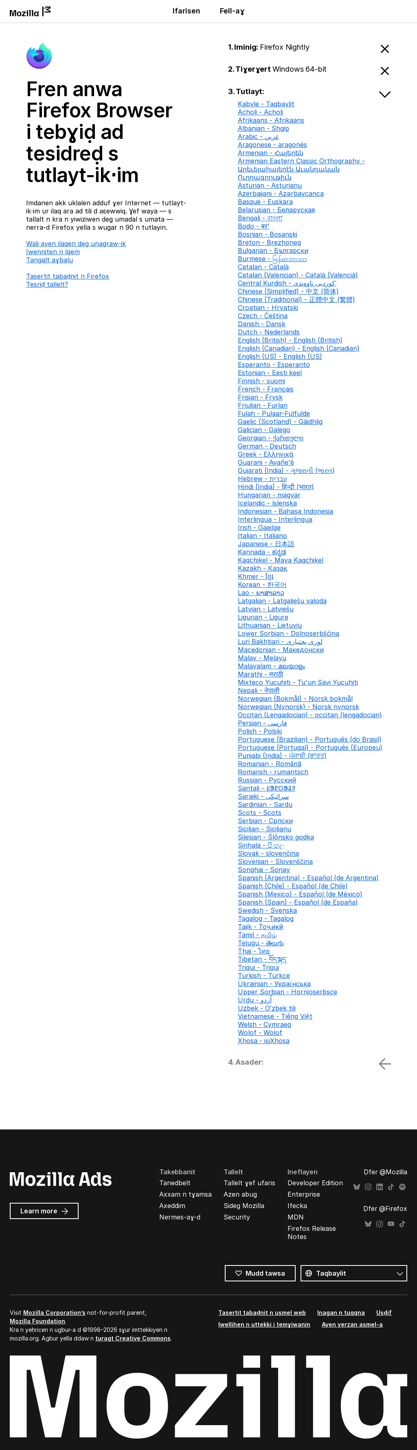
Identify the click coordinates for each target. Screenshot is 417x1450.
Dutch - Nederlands (269, 332)
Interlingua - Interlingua (275, 519)
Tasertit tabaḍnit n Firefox (67, 276)
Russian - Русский (267, 780)
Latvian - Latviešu (266, 609)
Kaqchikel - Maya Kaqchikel (280, 560)
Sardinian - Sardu (265, 804)
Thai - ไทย (254, 951)
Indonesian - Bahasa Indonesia (285, 511)
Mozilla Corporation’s (54, 1312)
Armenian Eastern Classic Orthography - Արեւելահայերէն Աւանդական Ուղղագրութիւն (301, 169)
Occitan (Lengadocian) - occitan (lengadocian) (310, 715)
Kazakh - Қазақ (262, 568)
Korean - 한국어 (262, 584)
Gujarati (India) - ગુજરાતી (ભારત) (286, 470)
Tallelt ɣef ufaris (249, 1183)
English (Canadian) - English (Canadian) (299, 348)
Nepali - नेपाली (258, 690)
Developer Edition (315, 1183)
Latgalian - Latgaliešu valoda (282, 601)
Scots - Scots (259, 812)
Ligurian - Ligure (263, 617)
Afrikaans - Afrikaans (271, 120)
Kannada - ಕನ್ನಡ (262, 552)
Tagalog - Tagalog (266, 918)
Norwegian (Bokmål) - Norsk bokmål (295, 698)
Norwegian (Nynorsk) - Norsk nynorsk (298, 707)
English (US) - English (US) (280, 356)
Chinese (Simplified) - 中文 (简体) (288, 291)
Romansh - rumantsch (273, 772)
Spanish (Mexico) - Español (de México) (300, 894)
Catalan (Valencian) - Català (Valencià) (298, 275)
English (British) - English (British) (290, 340)
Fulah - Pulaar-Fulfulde (274, 413)
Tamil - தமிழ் (257, 935)
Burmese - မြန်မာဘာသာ (272, 259)
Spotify (402, 1187)
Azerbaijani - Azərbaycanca (281, 193)
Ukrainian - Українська (274, 984)
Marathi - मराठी (260, 674)
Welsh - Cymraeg (264, 1024)
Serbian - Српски (265, 821)
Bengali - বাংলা (260, 218)
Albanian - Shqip (263, 128)
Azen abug (240, 1194)
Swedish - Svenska (267, 910)
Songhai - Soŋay (264, 870)
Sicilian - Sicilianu (264, 829)
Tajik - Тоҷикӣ (260, 927)
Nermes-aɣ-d (179, 1217)
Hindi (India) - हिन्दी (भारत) (276, 487)
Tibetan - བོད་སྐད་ (262, 959)
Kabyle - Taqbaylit (266, 104)
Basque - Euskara (265, 202)
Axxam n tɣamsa (185, 1194)
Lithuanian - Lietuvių (270, 625)
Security (237, 1217)
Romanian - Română (269, 764)
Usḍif (384, 1312)
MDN (296, 1217)
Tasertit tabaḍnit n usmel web (262, 1312)
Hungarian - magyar (269, 495)
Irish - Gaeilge (259, 527)
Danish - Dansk (261, 324)
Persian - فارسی (262, 723)
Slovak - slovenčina (268, 853)
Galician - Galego (264, 430)
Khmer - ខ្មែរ (256, 576)
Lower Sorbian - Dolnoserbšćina (288, 633)
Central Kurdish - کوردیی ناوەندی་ (287, 283)
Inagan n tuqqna (341, 1312)
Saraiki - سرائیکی (263, 796)
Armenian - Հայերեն (270, 153)
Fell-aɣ (232, 11)
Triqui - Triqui (258, 967)
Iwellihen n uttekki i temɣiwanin (264, 1324)
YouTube (391, 1224)
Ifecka (297, 1206)
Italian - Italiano (262, 536)
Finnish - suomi (261, 381)
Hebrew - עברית (262, 479)
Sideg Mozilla (244, 1206)
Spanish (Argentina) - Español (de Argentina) (308, 878)
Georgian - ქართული (270, 438)
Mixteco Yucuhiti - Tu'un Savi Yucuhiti (298, 682)
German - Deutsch (267, 446)
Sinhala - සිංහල (261, 845)
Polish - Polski (260, 731)
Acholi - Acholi (260, 112)
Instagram (368, 1187)
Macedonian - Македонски (281, 650)
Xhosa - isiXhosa (264, 1041)
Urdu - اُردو (255, 1000)
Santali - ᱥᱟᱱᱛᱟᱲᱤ (266, 788)
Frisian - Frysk (260, 397)
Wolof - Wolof (260, 1032)
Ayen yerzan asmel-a (352, 1324)
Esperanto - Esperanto (274, 364)
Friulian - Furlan (263, 405)
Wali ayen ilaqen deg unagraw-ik (76, 243)
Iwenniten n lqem (53, 252)
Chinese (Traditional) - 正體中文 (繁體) (296, 299)
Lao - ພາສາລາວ (261, 593)
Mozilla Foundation (37, 1321)
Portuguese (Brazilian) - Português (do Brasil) (310, 739)
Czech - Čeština (263, 316)
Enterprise (304, 1194)
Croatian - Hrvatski (268, 307)
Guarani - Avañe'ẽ (266, 462)
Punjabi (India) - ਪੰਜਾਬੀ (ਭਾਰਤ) (282, 755)
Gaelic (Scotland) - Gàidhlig (280, 421)
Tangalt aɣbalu (49, 260)
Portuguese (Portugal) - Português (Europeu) (310, 747)
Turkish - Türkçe (264, 975)
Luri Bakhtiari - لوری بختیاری (280, 641)
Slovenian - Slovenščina (275, 861)
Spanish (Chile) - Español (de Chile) (293, 886)
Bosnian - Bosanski (267, 234)
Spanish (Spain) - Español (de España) (298, 902)
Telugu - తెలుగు (261, 943)
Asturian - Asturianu (270, 185)
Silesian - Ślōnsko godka (276, 837)
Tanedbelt (175, 1183)
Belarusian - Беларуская (276, 210)
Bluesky (357, 1187)
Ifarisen (186, 11)
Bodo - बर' (254, 226)
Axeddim (172, 1206)
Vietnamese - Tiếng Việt (275, 1016)
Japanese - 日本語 (266, 544)
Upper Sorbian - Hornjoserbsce (287, 992)
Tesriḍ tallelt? (47, 284)
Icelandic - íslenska (267, 503)
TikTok (391, 1187)
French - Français (266, 389)
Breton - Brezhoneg (269, 242)
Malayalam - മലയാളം (271, 666)
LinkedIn (379, 1187)
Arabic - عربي (258, 136)
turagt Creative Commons (133, 1338)
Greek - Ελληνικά (266, 454)
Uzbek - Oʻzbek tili (267, 1008)
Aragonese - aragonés (272, 145)
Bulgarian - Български (273, 250)
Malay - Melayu (262, 658)
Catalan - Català (263, 267)
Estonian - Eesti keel (270, 373)
